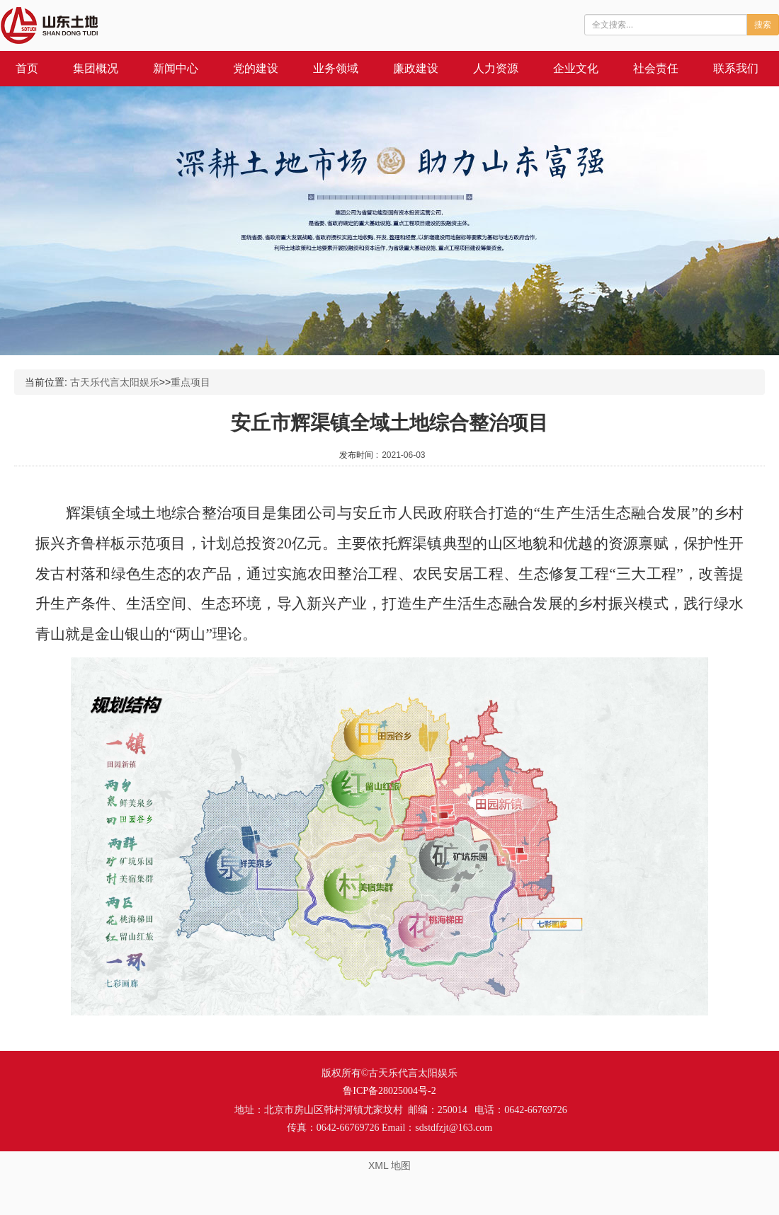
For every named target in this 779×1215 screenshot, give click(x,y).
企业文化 (575, 68)
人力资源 (495, 68)
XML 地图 (389, 1165)
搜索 (762, 25)
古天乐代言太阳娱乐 (114, 382)
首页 (27, 68)
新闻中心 (175, 68)
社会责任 (655, 68)
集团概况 (95, 68)
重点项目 (190, 382)
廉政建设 (415, 68)
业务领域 (335, 68)
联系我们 (735, 68)
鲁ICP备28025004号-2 (389, 1091)
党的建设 (255, 68)
